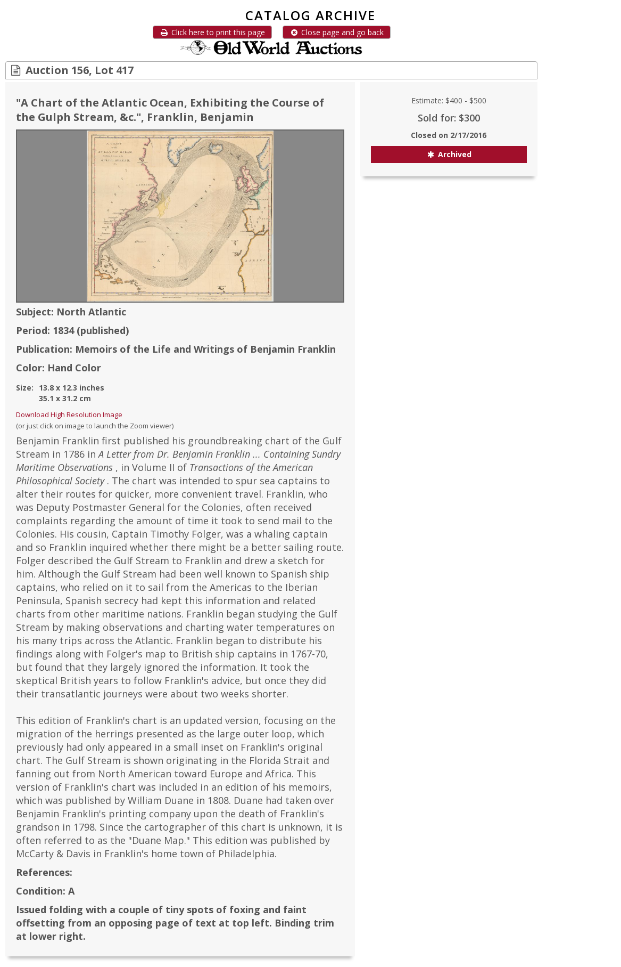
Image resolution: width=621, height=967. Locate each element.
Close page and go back (336, 32)
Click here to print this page (212, 32)
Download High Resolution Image (69, 414)
